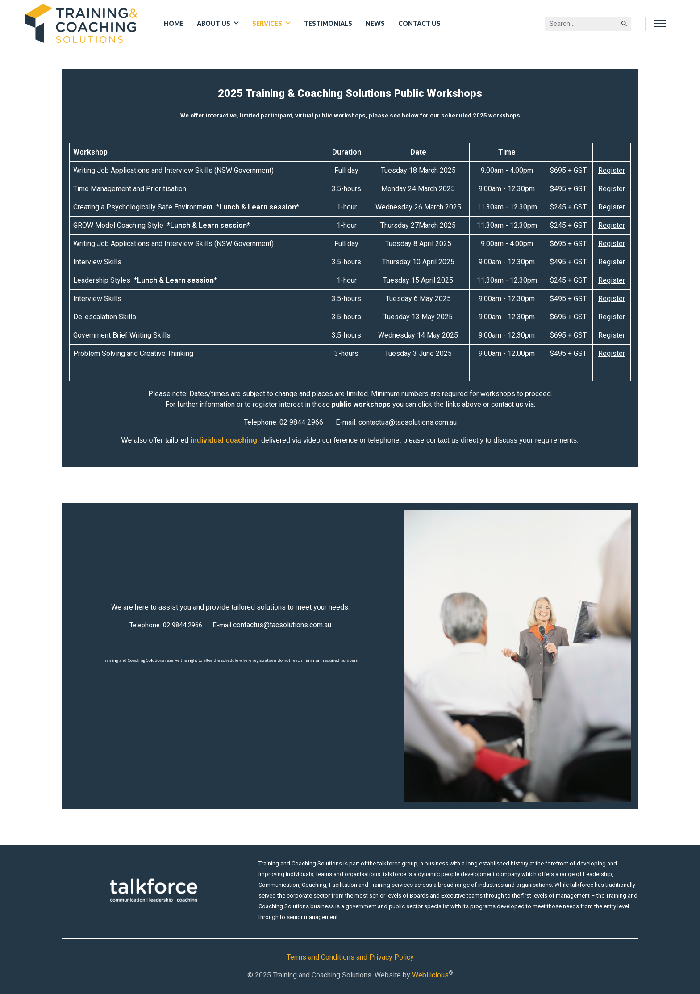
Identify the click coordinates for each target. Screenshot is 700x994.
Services (267, 23)
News (375, 23)
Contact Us (419, 23)
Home (173, 23)
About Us (213, 23)
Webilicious (430, 975)
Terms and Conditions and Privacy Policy (350, 957)
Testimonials (328, 23)
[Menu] (660, 23)
